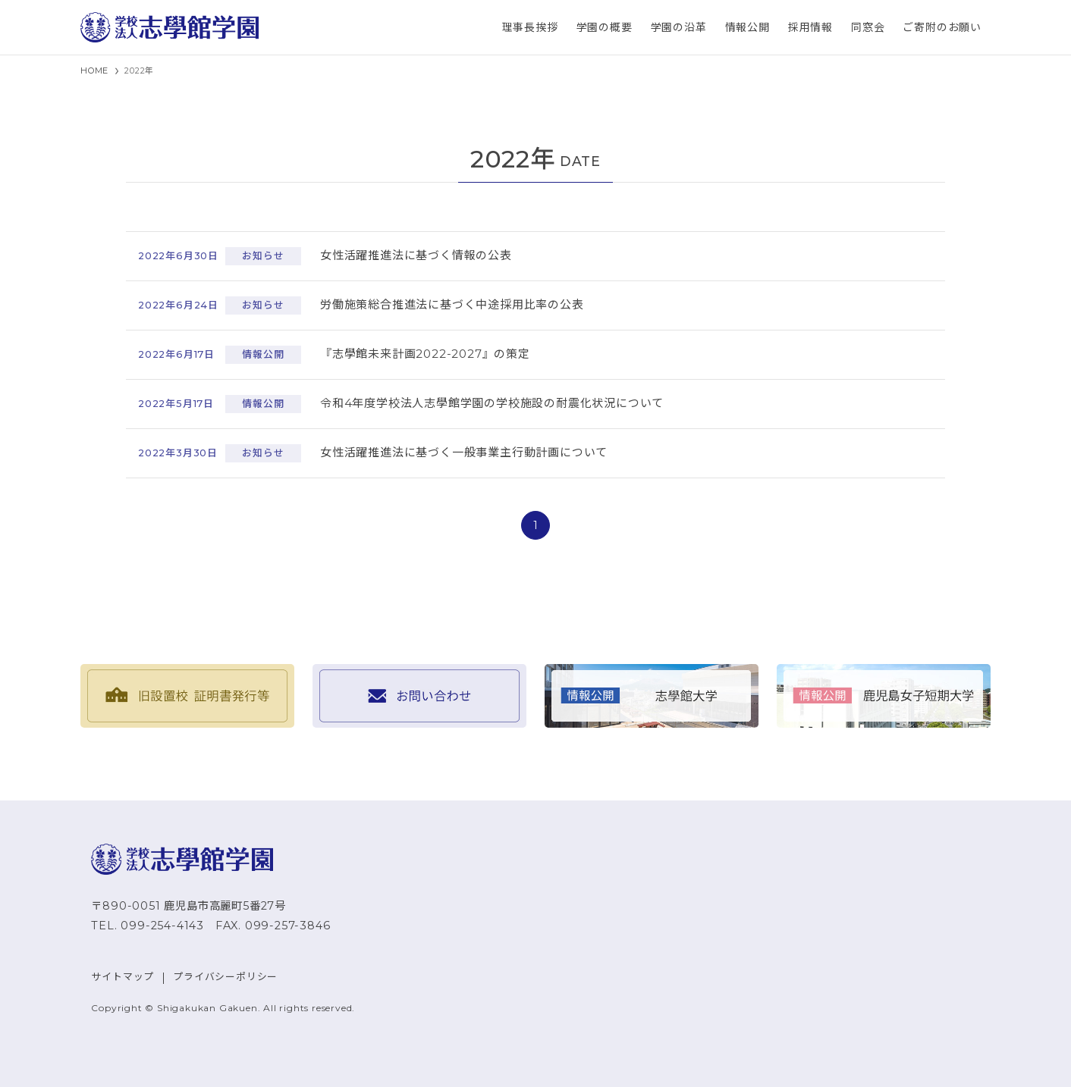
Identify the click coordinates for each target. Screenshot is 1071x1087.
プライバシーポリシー (225, 976)
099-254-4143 (162, 925)
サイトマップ (122, 976)
